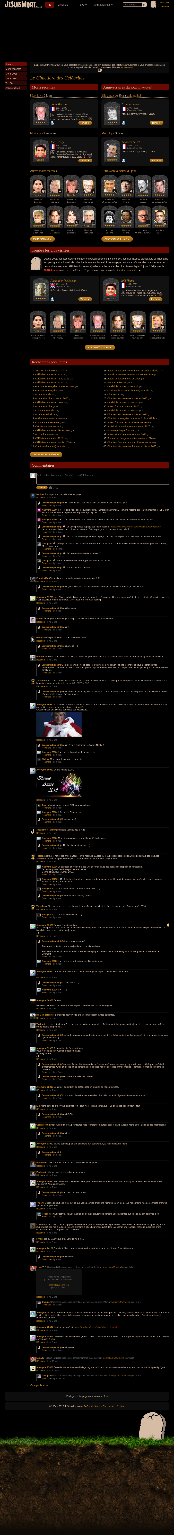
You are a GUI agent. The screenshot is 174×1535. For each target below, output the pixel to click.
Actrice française (44, 434)
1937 (58, 108)
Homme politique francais (120, 430)
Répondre (40, 497)
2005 (136, 108)
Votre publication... (40, 1385)
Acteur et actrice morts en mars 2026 (126, 434)
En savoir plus (127, 67)
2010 (64, 284)
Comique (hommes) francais (50, 446)
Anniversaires (102, 4)
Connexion (164, 6)
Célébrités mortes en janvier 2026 (53, 442)
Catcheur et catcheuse (47, 426)
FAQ (86, 1406)
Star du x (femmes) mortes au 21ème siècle (130, 374)
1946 (129, 108)
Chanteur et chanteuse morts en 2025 (127, 398)
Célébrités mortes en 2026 (49, 374)
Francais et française (46, 390)
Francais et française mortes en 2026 (54, 386)
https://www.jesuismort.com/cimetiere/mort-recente (136, 526)
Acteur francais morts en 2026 (123, 406)
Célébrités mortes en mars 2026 (52, 378)
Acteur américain (44, 414)
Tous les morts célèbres (47, 370)
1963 (58, 145)
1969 (58, 284)
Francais (60, 110)
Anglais (59, 286)
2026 (64, 108)
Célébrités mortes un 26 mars (123, 410)
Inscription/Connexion (113, 1267)
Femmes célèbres (116, 382)
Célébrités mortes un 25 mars (123, 402)
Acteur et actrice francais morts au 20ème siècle (132, 370)
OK (99, 70)
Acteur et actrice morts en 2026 (51, 398)
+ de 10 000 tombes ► (100, 347)
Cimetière (63, 4)
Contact (121, 1406)
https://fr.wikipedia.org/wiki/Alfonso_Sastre (95, 1327)
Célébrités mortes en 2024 (49, 438)
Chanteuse (113, 394)
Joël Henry (57, 142)
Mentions (95, 1406)
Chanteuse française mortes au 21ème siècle (131, 418)
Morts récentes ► (42, 239)
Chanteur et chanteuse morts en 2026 (127, 414)
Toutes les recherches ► (46, 454)
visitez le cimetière (128, 270)
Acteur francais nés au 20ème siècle (126, 422)
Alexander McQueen (63, 280)
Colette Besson (131, 104)
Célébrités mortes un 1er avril (122, 386)
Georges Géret (131, 142)
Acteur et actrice (43, 406)
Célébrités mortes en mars (49, 402)
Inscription (164, 3)
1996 (136, 145)
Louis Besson (58, 104)
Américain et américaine (48, 418)
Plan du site (108, 1406)
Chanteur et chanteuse (47, 422)
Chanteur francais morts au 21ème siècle (129, 442)
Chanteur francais (44, 410)
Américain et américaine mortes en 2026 (128, 426)
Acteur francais (43, 394)
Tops (81, 4)
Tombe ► (85, 123)
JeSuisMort (20, 4)
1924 (129, 145)
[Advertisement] (87, 35)
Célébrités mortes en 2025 (49, 382)
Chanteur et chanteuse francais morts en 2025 (131, 446)
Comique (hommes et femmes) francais (128, 390)
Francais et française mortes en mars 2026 (130, 438)
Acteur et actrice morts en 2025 (124, 378)
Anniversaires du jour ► (117, 239)
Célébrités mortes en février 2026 (52, 430)
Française (131, 110)
